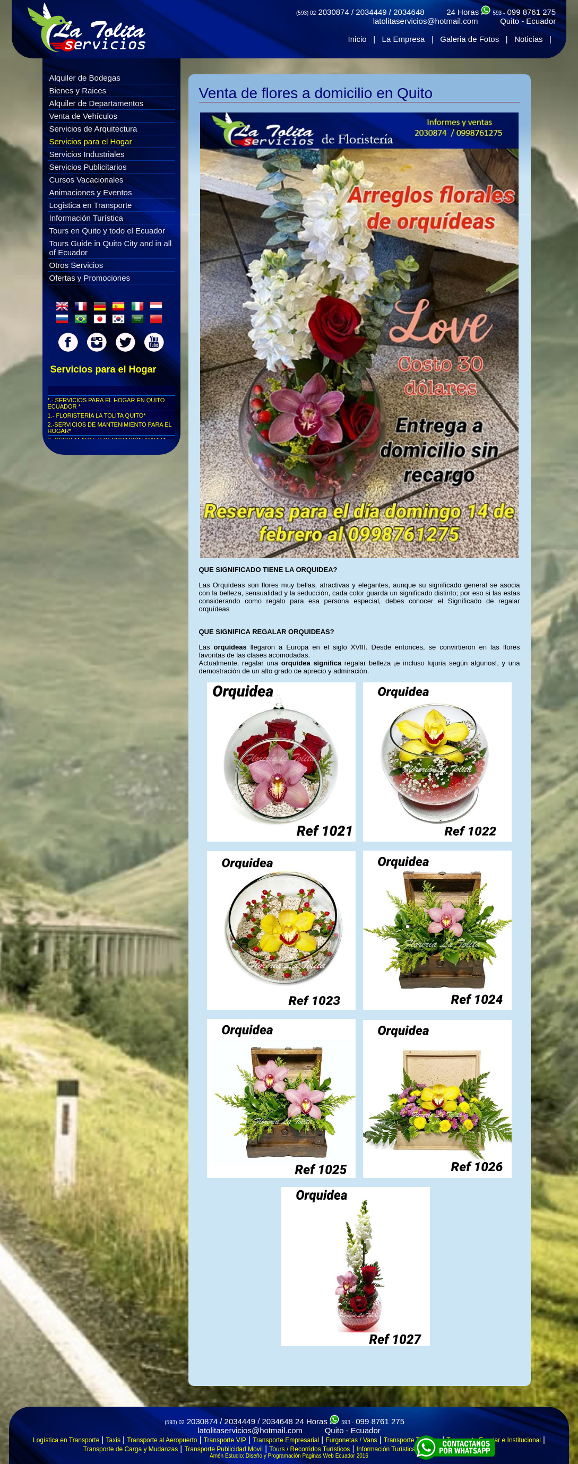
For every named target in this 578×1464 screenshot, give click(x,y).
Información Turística (86, 217)
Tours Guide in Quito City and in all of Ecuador (110, 248)
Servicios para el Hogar (90, 141)
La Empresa (403, 39)
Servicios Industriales (87, 154)
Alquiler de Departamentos (96, 103)
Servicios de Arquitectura (93, 128)
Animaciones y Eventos (90, 192)
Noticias (528, 39)
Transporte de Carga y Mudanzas (130, 1449)
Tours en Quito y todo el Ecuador (107, 230)
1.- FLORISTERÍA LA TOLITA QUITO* (97, 415)
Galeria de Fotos (469, 39)
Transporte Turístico (412, 1440)
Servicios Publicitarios (88, 166)
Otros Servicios (76, 265)
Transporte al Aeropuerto (162, 1440)
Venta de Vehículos (83, 115)
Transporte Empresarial (286, 1440)
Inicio (357, 39)
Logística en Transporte (66, 1440)
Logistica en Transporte (90, 205)
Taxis (113, 1440)
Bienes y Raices (78, 90)
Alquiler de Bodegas (84, 77)
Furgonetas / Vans (351, 1440)
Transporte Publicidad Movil (223, 1449)
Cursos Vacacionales (86, 179)
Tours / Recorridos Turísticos (309, 1449)
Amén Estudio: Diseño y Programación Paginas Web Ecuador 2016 (289, 1456)
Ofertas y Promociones (90, 277)
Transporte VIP (225, 1440)
